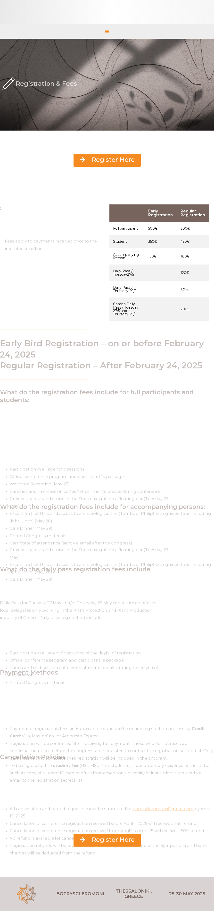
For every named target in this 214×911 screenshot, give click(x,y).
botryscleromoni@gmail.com (163, 823)
